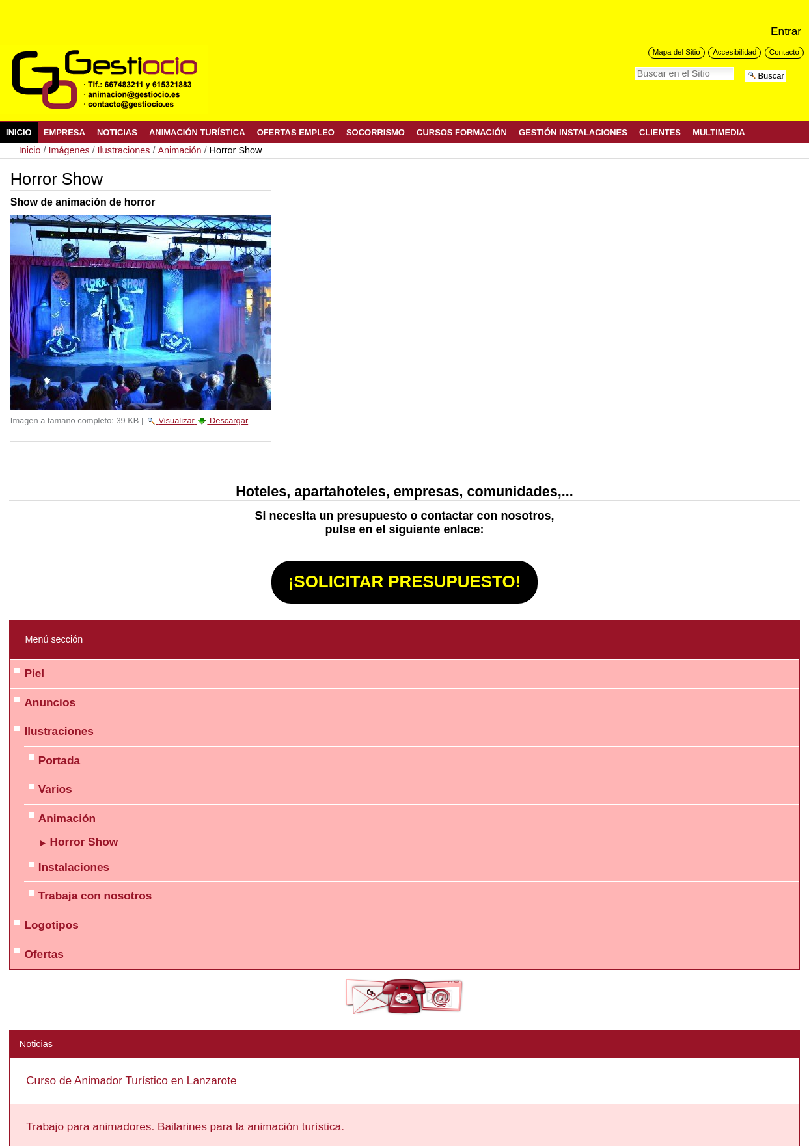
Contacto (784, 52)
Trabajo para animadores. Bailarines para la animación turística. (185, 1126)
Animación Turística (197, 132)
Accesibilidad (734, 52)
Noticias (117, 132)
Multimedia (718, 132)
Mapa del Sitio (676, 52)
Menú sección (54, 639)
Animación (179, 150)
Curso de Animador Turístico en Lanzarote (131, 1080)
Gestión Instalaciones (573, 132)
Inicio (19, 132)
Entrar (786, 31)
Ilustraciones (124, 150)
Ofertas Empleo (296, 132)
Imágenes (68, 150)
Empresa (64, 132)
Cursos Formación (462, 132)
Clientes (660, 132)
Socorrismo (375, 132)
